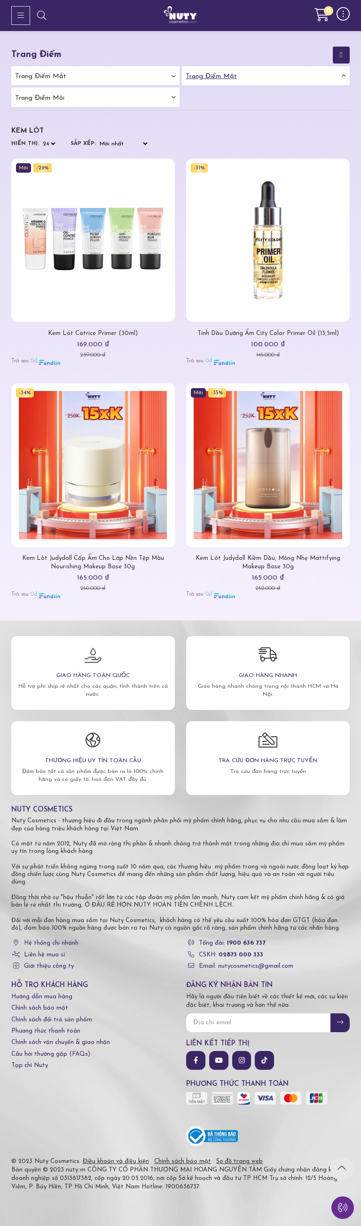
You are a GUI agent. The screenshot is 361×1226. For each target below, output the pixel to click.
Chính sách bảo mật (39, 1008)
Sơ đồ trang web (239, 1161)
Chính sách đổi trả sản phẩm (51, 1020)
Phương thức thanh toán (45, 1031)
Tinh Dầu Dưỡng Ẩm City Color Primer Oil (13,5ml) (268, 333)
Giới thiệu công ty (49, 966)
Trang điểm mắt (40, 76)
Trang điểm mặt (211, 76)
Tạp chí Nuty (29, 1065)
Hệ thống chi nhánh (51, 943)
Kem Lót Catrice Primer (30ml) (93, 333)
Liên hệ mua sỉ (44, 955)
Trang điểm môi (39, 98)
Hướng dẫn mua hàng (41, 997)
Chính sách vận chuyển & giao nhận (60, 1042)
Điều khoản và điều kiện (116, 1161)
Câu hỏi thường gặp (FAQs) (50, 1054)
